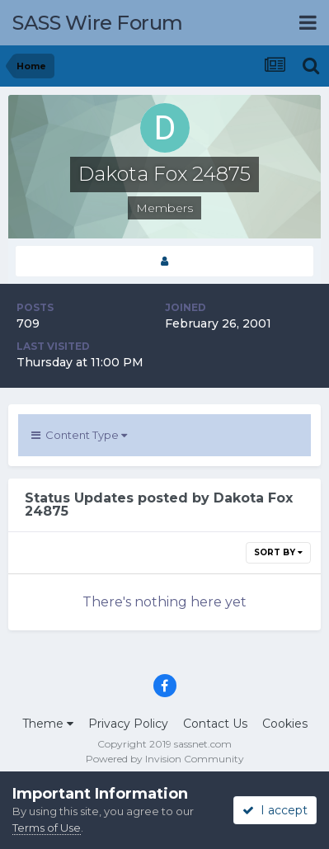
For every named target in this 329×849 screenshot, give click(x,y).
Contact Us (215, 723)
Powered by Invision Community (165, 758)
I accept (275, 810)
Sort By (278, 552)
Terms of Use (46, 827)
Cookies (285, 723)
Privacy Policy (128, 723)
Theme (47, 723)
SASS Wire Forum (97, 23)
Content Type (79, 434)
